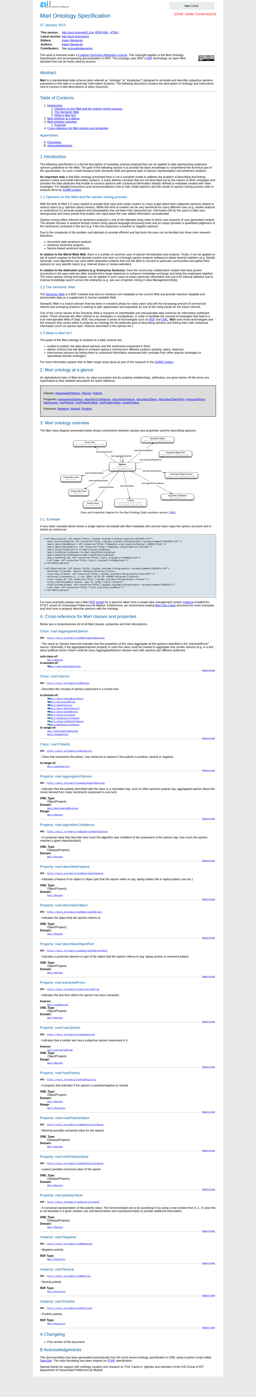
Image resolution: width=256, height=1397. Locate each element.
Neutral (75, 408)
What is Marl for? (65, 115)
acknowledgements (80, 48)
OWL (165, 319)
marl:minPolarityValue (64, 730)
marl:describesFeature (64, 720)
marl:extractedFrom (62, 714)
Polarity (97, 393)
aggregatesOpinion (70, 399)
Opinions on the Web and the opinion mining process (88, 108)
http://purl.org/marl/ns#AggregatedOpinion (76, 649)
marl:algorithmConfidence (67, 733)
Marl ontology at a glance (63, 118)
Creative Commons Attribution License (102, 55)
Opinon (86, 393)
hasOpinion (51, 402)
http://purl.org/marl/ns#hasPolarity (71, 1096)
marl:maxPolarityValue (64, 737)
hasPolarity (67, 402)
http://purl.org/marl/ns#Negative (69, 1263)
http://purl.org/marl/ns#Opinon (68, 695)
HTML (114, 32)
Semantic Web (55, 294)
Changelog (54, 142)
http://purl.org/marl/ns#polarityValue (73, 1220)
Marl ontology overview (62, 121)
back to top (208, 682)
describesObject (146, 399)
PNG (172, 512)
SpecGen (46, 1381)
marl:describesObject (64, 724)
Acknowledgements (59, 145)
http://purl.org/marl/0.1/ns (78, 32)
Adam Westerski (72, 40)
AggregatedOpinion (67, 393)
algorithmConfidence (97, 399)
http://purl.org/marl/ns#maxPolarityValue (75, 1142)
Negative (63, 408)
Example (60, 125)
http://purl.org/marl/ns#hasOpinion (71, 1051)
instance (188, 613)
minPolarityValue (110, 402)
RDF (149, 58)
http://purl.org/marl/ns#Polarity (69, 763)
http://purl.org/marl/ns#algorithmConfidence (77, 845)
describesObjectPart (172, 399)
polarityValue (130, 402)
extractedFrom (195, 399)
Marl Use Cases (165, 616)
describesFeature (123, 399)
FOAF (111, 1381)
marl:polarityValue (62, 727)
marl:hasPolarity (61, 717)
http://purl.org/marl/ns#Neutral (69, 1295)
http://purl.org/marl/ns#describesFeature (75, 887)
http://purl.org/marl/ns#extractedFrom (73, 1005)
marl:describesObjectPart (67, 711)
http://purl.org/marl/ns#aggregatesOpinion (76, 796)
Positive (86, 408)
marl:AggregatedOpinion (62, 821)
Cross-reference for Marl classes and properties (77, 128)
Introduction (55, 105)
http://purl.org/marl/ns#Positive (69, 1328)
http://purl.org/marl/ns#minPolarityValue (75, 1181)
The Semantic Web (67, 112)
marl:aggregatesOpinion (65, 678)
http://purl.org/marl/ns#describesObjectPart (77, 966)
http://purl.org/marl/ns (75, 36)
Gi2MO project (71, 189)
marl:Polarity (56, 1125)
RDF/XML (102, 32)
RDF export (96, 613)
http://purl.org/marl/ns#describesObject (74, 927)
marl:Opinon (55, 671)
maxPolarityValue (86, 402)
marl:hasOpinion (57, 746)
